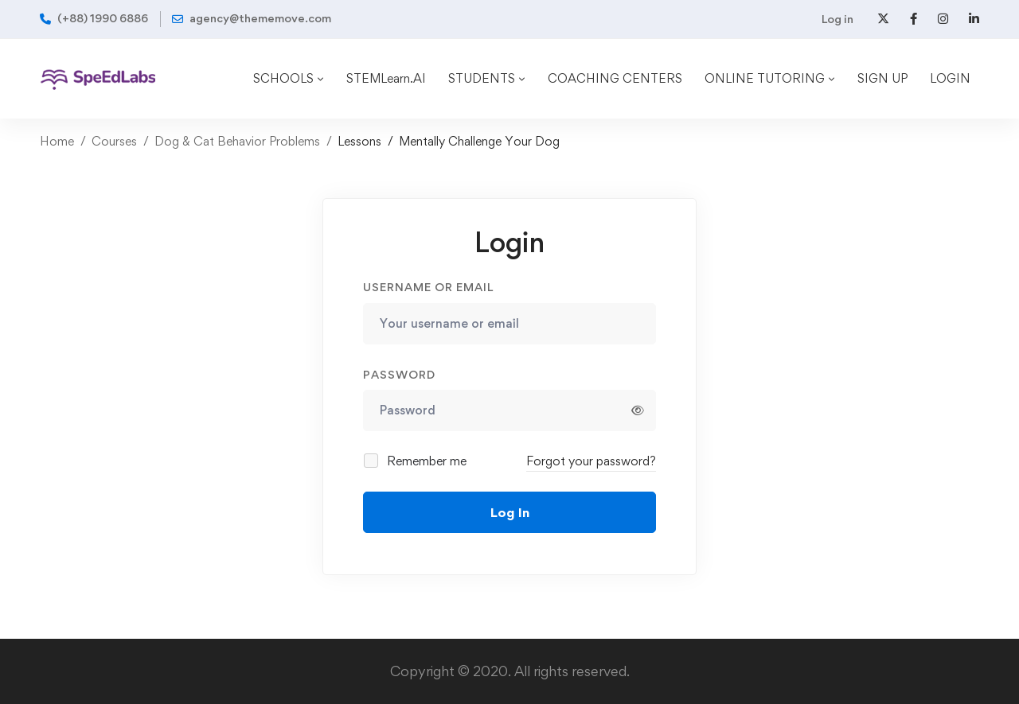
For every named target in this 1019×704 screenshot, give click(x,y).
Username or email (428, 287)
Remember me (416, 461)
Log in (837, 18)
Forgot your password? (591, 461)
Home (57, 141)
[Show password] (637, 410)
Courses (114, 141)
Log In (509, 512)
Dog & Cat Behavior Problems (237, 141)
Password (399, 374)
